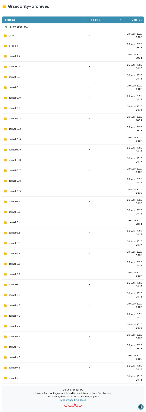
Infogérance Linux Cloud (73, 400)
